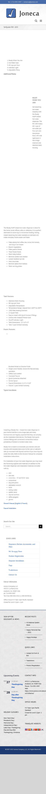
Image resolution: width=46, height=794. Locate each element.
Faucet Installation (10, 508)
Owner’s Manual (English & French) (15, 503)
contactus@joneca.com (30, 2)
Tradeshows (30, 661)
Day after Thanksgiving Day (17, 697)
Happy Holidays (31, 637)
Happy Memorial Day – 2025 (33, 631)
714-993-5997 (35, 686)
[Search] (40, 526)
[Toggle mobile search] (36, 20)
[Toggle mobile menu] (41, 20)
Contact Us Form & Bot (32, 654)
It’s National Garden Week (32, 624)
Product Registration (33, 665)
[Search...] (21, 526)
